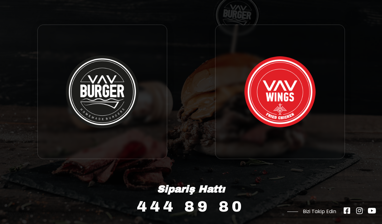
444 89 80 (191, 206)
